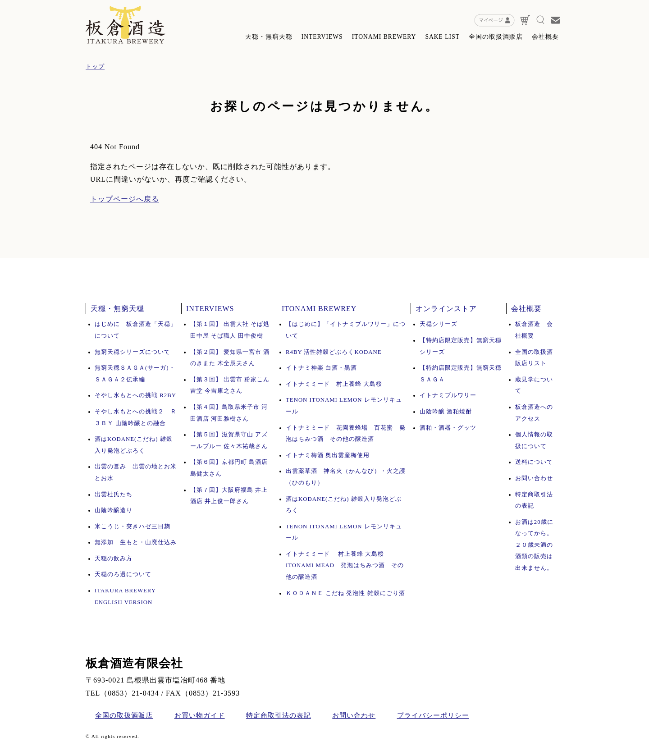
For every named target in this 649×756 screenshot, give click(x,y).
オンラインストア (446, 308)
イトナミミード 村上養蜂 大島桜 (337, 384)
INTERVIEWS (322, 36)
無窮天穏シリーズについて (132, 352)
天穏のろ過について (123, 574)
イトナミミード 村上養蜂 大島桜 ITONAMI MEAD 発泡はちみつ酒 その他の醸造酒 (345, 565)
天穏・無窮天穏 (269, 36)
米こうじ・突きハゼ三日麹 (132, 526)
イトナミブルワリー (448, 395)
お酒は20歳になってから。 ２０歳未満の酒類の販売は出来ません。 (534, 545)
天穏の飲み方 (114, 558)
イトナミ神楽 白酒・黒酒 (321, 368)
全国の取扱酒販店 (496, 36)
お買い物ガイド (199, 715)
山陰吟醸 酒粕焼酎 (446, 411)
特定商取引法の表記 (278, 715)
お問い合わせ (534, 478)
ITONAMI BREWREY (319, 308)
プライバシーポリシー (433, 715)
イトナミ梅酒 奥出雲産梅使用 (328, 455)
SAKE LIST (442, 36)
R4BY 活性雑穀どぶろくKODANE (333, 352)
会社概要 (545, 36)
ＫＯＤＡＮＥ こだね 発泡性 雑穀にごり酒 (345, 593)
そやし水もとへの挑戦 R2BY (135, 395)
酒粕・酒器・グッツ (448, 428)
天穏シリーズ (438, 324)
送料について (534, 462)
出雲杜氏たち (114, 494)
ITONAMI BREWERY (384, 36)
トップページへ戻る (124, 199)
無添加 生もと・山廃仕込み (136, 542)
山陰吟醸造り (114, 510)
